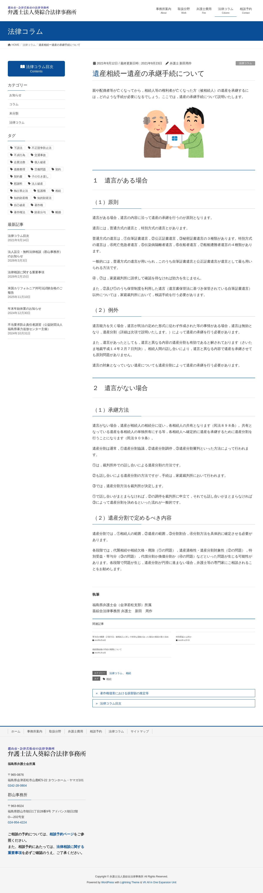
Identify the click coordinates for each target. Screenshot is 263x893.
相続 (128, 673)
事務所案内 (34, 731)
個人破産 (40, 162)
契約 (58, 169)
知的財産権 (21, 198)
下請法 (18, 148)
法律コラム (245, 63)
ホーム (15, 731)
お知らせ (15, 95)
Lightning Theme (130, 882)
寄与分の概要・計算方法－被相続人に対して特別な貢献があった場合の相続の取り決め (130, 637)
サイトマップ (140, 731)
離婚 (58, 212)
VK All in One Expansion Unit (159, 882)
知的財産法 (44, 198)
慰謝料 (18, 183)
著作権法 (19, 212)
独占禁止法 (21, 190)
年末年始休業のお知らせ (24, 308)
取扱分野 (55, 731)
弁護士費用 (75, 731)
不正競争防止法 (41, 148)
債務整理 (19, 169)
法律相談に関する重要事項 (26, 272)
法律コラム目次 (110, 703)
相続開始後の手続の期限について (107, 649)
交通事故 (40, 155)
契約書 (18, 176)
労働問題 (40, 169)
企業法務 (19, 162)
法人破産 (37, 183)
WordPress (107, 882)
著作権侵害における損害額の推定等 (124, 693)
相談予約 (96, 731)
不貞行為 (19, 155)
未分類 (13, 113)
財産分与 (40, 212)
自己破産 (19, 205)
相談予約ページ (61, 834)
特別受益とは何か (184, 637)
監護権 (41, 190)
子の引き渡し (40, 176)
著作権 (39, 205)
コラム (13, 104)
